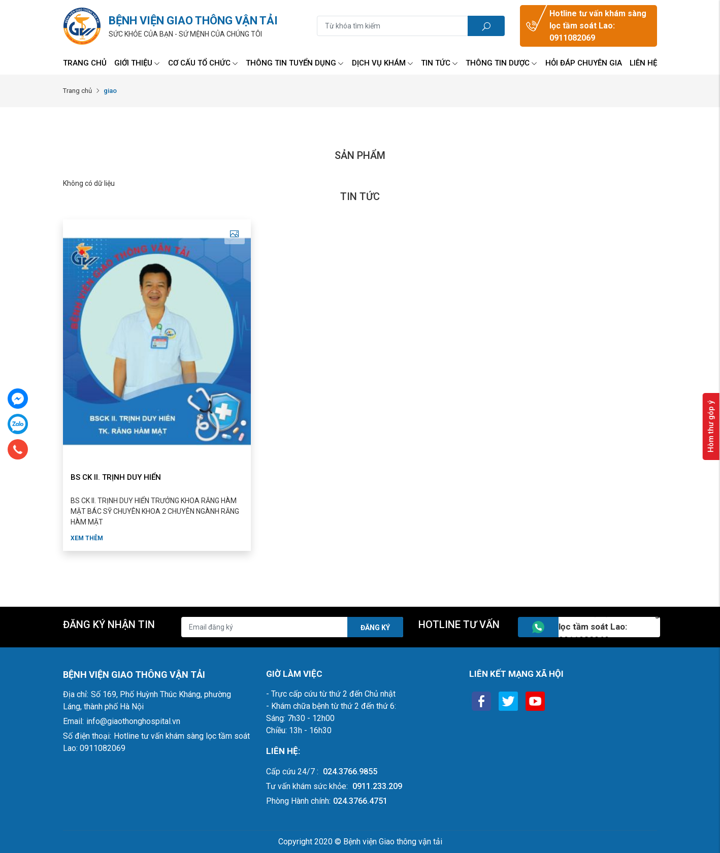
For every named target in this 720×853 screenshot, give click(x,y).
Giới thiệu (137, 63)
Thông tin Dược (501, 63)
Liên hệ (643, 63)
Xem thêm (87, 538)
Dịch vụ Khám (382, 63)
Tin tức (439, 63)
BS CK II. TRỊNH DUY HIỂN (116, 477)
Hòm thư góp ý (710, 426)
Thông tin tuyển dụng (295, 63)
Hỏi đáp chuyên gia (583, 63)
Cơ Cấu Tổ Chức (203, 63)
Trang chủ (85, 63)
